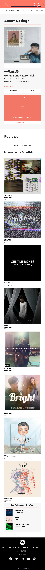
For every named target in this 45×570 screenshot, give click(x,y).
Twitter (32, 91)
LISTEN (25, 10)
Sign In (35, 4)
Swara (17, 519)
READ (6, 10)
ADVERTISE (21, 551)
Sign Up (39, 4)
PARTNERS (27, 547)
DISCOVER (12, 10)
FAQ (19, 547)
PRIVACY (12, 547)
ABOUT (4, 547)
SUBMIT (36, 10)
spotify (22, 66)
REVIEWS (30, 10)
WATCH (19, 10)
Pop (5, 199)
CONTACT (37, 547)
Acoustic (9, 285)
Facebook (13, 91)
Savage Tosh (19, 512)
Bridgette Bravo (20, 526)
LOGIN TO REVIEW (22, 122)
